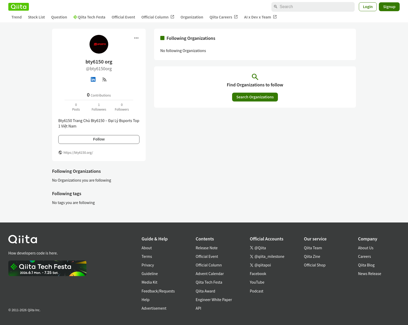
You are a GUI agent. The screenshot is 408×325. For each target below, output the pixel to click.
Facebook (258, 273)
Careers (364, 256)
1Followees (99, 106)
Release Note (207, 247)
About (147, 247)
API (198, 308)
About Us (365, 247)
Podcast (256, 291)
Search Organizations (255, 96)
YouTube (257, 282)
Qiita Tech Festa (89, 17)
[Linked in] (93, 79)
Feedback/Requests (158, 291)
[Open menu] (136, 38)
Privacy (148, 264)
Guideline (150, 273)
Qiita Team (313, 247)
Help (146, 299)
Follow (99, 139)
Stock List (36, 17)
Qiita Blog (366, 264)
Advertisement (154, 308)
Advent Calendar (210, 273)
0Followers (122, 106)
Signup (389, 6)
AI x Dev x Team (260, 17)
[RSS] (104, 79)
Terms (147, 256)
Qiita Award (205, 291)
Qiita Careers (223, 17)
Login (368, 6)
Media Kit (149, 282)
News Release (369, 273)
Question (59, 17)
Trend (16, 17)
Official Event (123, 17)
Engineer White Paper (214, 299)
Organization (192, 17)
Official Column (157, 17)
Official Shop (315, 264)
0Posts (76, 106)
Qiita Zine (312, 256)
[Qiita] (18, 7)
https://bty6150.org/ (78, 152)
